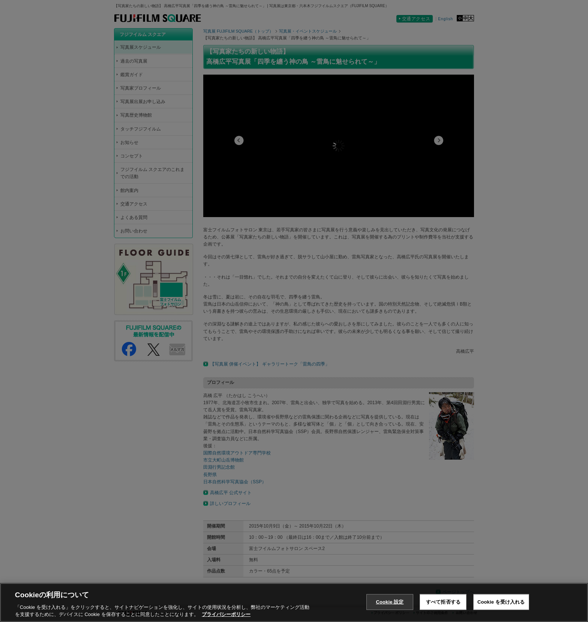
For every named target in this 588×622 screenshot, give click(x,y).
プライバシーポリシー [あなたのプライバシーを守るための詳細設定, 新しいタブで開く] (226, 614)
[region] (294, 602)
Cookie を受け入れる (501, 602)
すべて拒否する (443, 602)
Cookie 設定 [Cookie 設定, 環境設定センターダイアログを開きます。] (390, 602)
